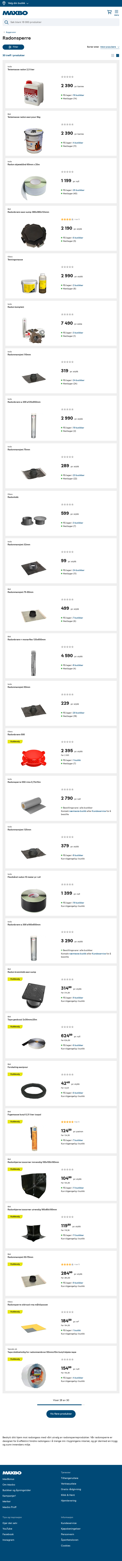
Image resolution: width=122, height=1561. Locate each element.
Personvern (67, 1534)
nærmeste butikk (77, 811)
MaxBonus (8, 1479)
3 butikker (78, 332)
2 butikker (78, 285)
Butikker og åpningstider (17, 1490)
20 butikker (78, 712)
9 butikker (78, 997)
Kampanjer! (9, 1496)
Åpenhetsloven (69, 1540)
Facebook (8, 1534)
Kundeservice (99, 811)
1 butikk (77, 760)
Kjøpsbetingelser (71, 1529)
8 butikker (78, 665)
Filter (13, 46)
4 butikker (78, 142)
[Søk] (61, 22)
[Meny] (116, 13)
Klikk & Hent (68, 1495)
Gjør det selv (10, 1523)
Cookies (65, 1545)
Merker (7, 1501)
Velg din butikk (18, 3)
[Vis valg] (109, 47)
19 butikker (78, 95)
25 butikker (78, 190)
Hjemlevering (68, 1500)
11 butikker (78, 1187)
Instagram (8, 1540)
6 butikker (78, 237)
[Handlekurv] (109, 12)
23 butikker (78, 475)
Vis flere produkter (61, 1414)
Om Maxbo (9, 1484)
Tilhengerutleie (69, 1478)
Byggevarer (11, 32)
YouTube (7, 1529)
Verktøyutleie (68, 1483)
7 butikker (78, 617)
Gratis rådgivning (71, 1489)
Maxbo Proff (9, 1507)
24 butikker (78, 380)
